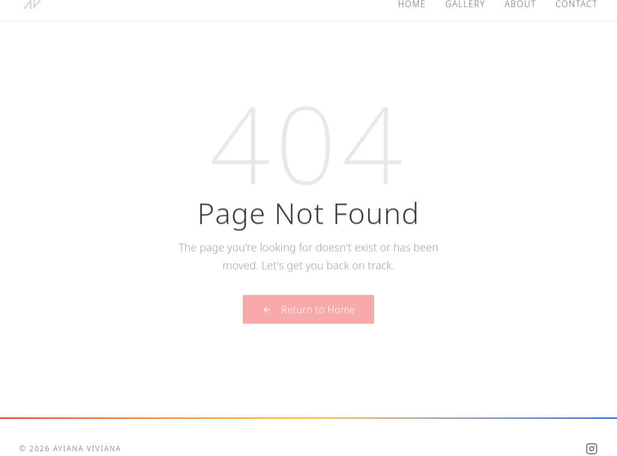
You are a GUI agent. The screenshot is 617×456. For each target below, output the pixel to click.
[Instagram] (592, 449)
